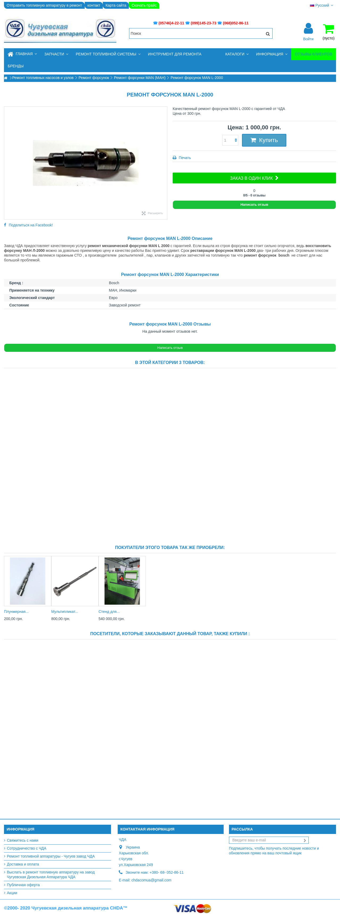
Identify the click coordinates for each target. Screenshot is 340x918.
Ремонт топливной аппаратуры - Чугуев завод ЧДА (51, 856)
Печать (184, 158)
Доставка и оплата (23, 864)
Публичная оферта (23, 885)
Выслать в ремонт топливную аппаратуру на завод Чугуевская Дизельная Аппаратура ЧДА (51, 874)
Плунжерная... (16, 611)
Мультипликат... (64, 611)
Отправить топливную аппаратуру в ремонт (44, 5)
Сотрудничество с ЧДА (26, 848)
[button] (56, 54)
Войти (308, 39)
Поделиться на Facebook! (31, 225)
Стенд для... (109, 611)
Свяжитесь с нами (22, 840)
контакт (93, 5)
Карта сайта (115, 5)
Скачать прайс (143, 5)
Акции (12, 893)
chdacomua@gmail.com (151, 880)
